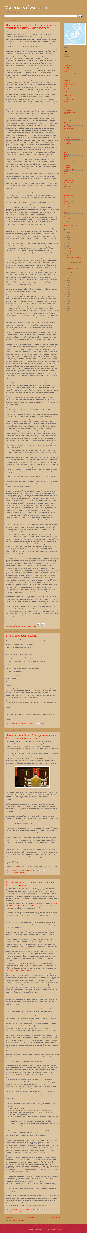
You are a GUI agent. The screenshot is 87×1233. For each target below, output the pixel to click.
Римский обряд (68, 173)
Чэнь (65, 216)
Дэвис (65, 86)
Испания (66, 101)
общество (22, 626)
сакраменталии (30, 725)
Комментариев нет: (30, 624)
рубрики (66, 178)
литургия (17, 626)
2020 (67, 246)
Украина (24, 872)
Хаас (65, 210)
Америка (66, 58)
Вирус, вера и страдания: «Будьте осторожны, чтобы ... (74, 259)
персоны (66, 150)
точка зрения (32, 626)
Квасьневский (67, 110)
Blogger (59, 1229)
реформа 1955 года (69, 169)
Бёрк (65, 63)
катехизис (66, 108)
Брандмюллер (67, 67)
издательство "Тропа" (69, 95)
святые (65, 186)
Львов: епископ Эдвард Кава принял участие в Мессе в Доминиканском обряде (31, 736)
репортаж (66, 167)
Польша (66, 156)
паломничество (68, 148)
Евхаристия (67, 91)
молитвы (17, 725)
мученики (66, 135)
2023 (67, 239)
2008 (67, 303)
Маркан (66, 124)
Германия (66, 80)
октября (69, 248)
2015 (67, 287)
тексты (36, 725)
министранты (67, 126)
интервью (66, 97)
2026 (67, 232)
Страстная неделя (68, 195)
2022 (67, 242)
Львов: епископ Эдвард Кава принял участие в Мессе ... (74, 265)
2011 (67, 296)
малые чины (67, 122)
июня (68, 253)
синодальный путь (68, 191)
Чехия (65, 212)
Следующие (8, 1217)
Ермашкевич (67, 93)
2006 (67, 308)
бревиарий (66, 69)
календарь (66, 103)
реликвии (66, 165)
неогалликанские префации (71, 139)
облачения (66, 141)
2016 (67, 285)
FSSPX (65, 223)
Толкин (65, 199)
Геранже (66, 78)
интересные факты (69, 99)
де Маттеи (66, 82)
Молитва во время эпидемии (21, 635)
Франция (66, 208)
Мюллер (66, 137)
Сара (27, 626)
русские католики (68, 180)
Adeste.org (17, 861)
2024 (67, 237)
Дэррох (66, 88)
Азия (65, 54)
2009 (67, 301)
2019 (67, 278)
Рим (11, 1211)
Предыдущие (55, 1217)
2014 (67, 289)
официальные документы (70, 146)
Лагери (65, 118)
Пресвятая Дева (68, 161)
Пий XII (66, 154)
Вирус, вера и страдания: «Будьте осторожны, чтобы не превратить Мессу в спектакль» (31, 26)
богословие (67, 65)
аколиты (66, 56)
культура (12, 626)
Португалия (67, 158)
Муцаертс (66, 133)
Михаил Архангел (68, 128)
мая (68, 255)
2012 (67, 294)
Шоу (65, 221)
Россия (65, 176)
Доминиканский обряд (16, 872)
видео (65, 71)
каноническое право (69, 106)
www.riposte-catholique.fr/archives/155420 (19, 970)
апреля (69, 272)
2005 (67, 310)
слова (65, 193)
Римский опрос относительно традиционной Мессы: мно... (74, 269)
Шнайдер (66, 218)
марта (68, 275)
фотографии (16, 866)
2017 (67, 282)
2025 (67, 235)
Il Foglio (20, 620)
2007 (67, 306)
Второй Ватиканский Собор (71, 76)
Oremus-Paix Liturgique (26, 1211)
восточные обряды (68, 73)
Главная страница (32, 1217)
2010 (67, 299)
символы (66, 188)
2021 (67, 244)
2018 (67, 280)
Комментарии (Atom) (18, 1220)
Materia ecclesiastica (25, 7)
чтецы (65, 214)
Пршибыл (66, 163)
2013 (67, 292)
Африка (66, 60)
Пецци (65, 152)
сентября (69, 251)
